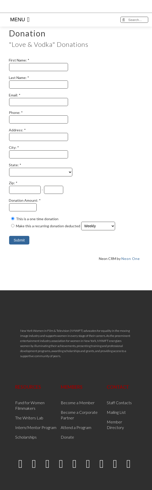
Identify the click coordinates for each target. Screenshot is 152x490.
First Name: (18, 60)
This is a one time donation (37, 219)
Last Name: (18, 77)
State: (14, 165)
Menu (19, 20)
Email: (14, 95)
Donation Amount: (24, 200)
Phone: (15, 112)
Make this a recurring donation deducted (48, 226)
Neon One (130, 258)
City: (13, 147)
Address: (16, 130)
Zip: (12, 183)
